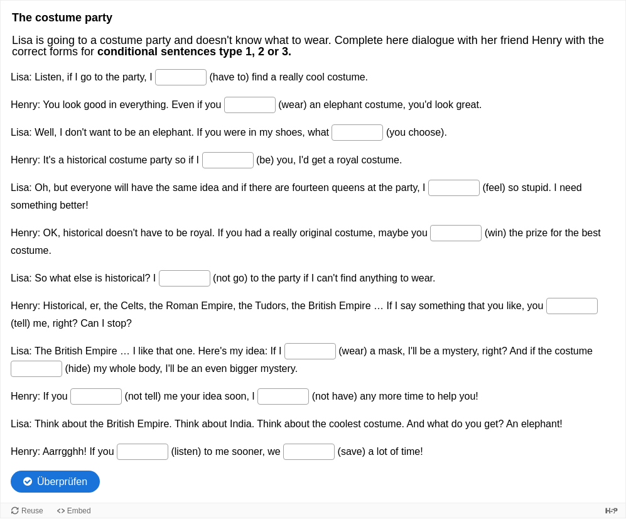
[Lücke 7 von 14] (184, 278)
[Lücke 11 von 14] (96, 396)
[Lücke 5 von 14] (454, 188)
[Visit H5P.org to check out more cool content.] (611, 510)
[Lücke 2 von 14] (250, 105)
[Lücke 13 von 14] (142, 452)
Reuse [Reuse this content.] (32, 510)
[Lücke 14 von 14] (309, 452)
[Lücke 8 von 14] (572, 306)
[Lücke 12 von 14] (283, 396)
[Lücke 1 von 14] (181, 77)
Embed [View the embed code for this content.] (79, 510)
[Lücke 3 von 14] (357, 132)
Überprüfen (62, 481)
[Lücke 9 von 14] (310, 351)
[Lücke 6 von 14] (456, 233)
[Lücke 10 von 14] (36, 369)
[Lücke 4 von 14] (228, 160)
